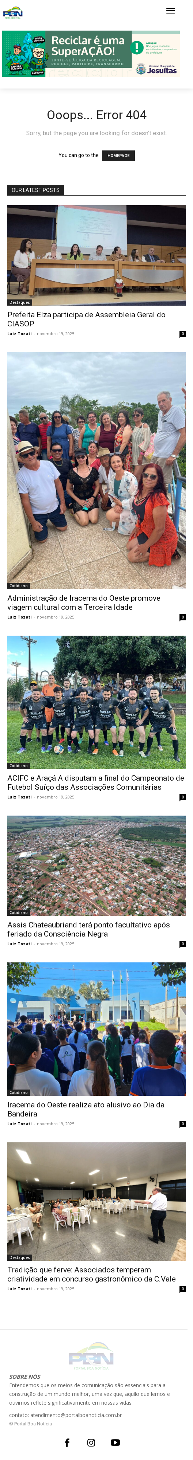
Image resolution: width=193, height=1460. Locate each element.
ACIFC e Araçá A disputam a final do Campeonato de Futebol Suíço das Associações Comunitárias (95, 783)
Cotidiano (19, 585)
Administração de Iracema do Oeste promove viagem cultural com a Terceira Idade (83, 603)
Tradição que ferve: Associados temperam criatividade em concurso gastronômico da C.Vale (91, 1274)
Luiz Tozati (19, 333)
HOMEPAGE (118, 155)
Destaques (20, 302)
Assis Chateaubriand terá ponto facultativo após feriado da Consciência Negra (88, 929)
